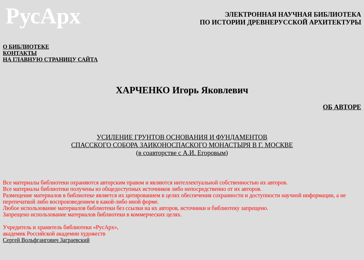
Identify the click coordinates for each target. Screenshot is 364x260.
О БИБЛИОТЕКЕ (26, 47)
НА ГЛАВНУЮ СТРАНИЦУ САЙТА (50, 59)
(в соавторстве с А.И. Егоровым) (182, 152)
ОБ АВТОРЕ (342, 107)
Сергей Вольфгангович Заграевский (46, 240)
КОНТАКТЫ (20, 53)
